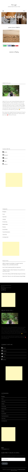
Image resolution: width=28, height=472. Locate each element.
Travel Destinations (6, 232)
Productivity (5, 221)
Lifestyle (4, 219)
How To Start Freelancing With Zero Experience (12, 267)
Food (4, 214)
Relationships (5, 224)
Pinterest (5, 158)
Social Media (5, 229)
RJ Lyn (14, 5)
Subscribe (5, 463)
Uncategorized (5, 237)
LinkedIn (5, 152)
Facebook (5, 164)
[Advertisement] (14, 180)
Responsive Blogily (21, 469)
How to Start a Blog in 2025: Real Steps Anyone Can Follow (14, 273)
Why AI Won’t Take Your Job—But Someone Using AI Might (14, 276)
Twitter (5, 161)
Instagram (5, 155)
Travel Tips (5, 234)
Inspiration (5, 216)
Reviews (4, 226)
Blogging (4, 211)
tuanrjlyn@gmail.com (5, 449)
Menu (24, 10)
